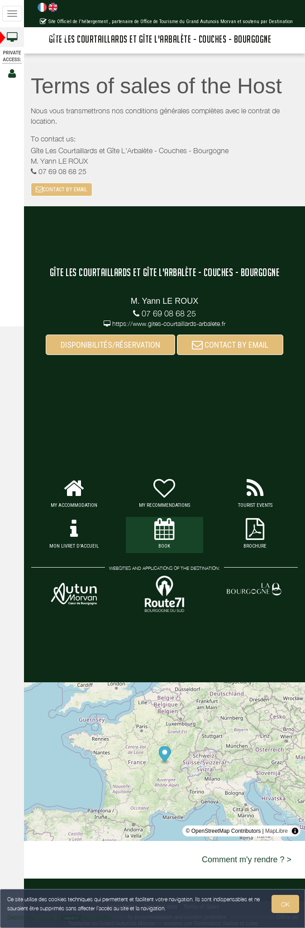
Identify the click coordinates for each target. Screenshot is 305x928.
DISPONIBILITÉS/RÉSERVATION (110, 345)
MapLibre (276, 831)
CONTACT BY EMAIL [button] (61, 189)
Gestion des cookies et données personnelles (59, 917)
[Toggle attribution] (295, 831)
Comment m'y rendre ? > (246, 859)
